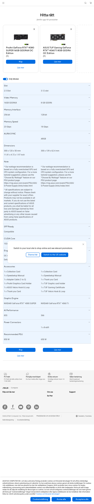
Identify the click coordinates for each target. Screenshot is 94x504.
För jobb (5, 416)
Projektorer (6, 460)
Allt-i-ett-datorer (8, 438)
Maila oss (50, 434)
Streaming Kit (29, 455)
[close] (83, 244)
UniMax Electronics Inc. (55, 419)
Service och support (54, 431)
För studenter (7, 423)
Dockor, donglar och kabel (34, 472)
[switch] (5, 76)
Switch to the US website (54, 254)
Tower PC (5, 442)
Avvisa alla (61, 499)
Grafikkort (6, 475)
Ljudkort (27, 404)
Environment (73, 397)
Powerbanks (28, 475)
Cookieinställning (40, 499)
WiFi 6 (26, 423)
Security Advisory (53, 449)
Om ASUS (50, 393)
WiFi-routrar (28, 427)
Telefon (5, 397)
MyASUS (50, 456)
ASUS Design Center (76, 412)
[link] (47, 3)
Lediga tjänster (52, 408)
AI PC (71, 405)
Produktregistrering (54, 442)
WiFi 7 (26, 419)
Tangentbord (29, 444)
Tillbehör (5, 401)
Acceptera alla (82, 499)
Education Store (75, 408)
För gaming (6, 412)
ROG (71, 416)
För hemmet (6, 408)
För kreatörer (7, 419)
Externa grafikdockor (32, 412)
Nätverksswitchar (30, 431)
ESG (70, 393)
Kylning (27, 397)
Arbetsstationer (8, 457)
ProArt (71, 419)
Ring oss (50, 438)
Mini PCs (5, 449)
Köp (21, 59)
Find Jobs (50, 423)
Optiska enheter (30, 408)
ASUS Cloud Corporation (56, 416)
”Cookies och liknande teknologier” (48, 494)
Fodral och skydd (30, 464)
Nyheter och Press (54, 401)
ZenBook (72, 423)
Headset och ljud (30, 451)
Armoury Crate (74, 427)
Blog (71, 434)
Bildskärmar (6, 434)
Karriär (49, 397)
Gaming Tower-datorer (10, 446)
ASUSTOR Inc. (52, 404)
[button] (3, 3)
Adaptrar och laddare (32, 468)
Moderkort (6, 472)
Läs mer (20, 65)
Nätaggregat (29, 401)
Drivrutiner (51, 445)
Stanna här (33, 254)
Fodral (26, 393)
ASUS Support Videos (55, 453)
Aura (71, 431)
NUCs (4, 453)
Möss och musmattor (32, 447)
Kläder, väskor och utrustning (31, 460)
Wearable (5, 464)
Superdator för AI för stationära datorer (32, 435)
